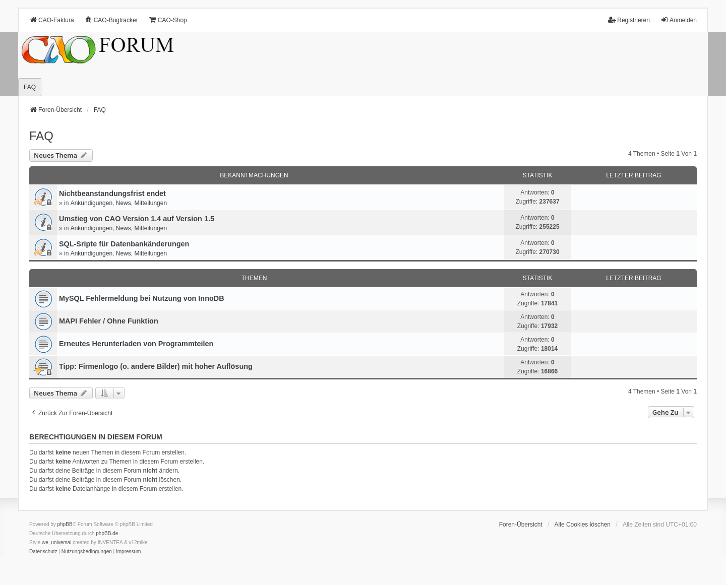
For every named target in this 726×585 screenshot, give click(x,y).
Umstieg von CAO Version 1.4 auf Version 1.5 (136, 219)
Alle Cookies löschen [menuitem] (583, 524)
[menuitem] (43, 551)
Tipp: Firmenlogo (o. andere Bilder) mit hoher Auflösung (156, 366)
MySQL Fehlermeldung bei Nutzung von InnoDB (141, 298)
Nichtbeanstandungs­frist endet (112, 193)
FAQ (41, 136)
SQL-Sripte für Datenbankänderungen (124, 244)
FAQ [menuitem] (30, 87)
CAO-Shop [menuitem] (168, 20)
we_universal (56, 542)
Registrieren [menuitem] (629, 20)
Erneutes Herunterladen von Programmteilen (136, 344)
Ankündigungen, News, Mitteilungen (119, 203)
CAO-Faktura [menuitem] (51, 20)
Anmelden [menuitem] (678, 20)
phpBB (65, 524)
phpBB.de (107, 533)
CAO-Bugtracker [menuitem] (111, 20)
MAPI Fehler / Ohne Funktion (108, 321)
